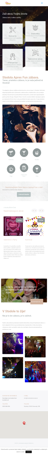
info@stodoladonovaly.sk (31, 398)
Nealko (37, 159)
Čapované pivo (24, 175)
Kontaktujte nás (35, 301)
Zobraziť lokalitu (23, 194)
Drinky (24, 159)
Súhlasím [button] (28, 452)
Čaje (11, 176)
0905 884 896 (6, 406)
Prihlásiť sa (30, 443)
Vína (37, 176)
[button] (24, 423)
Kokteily (11, 159)
